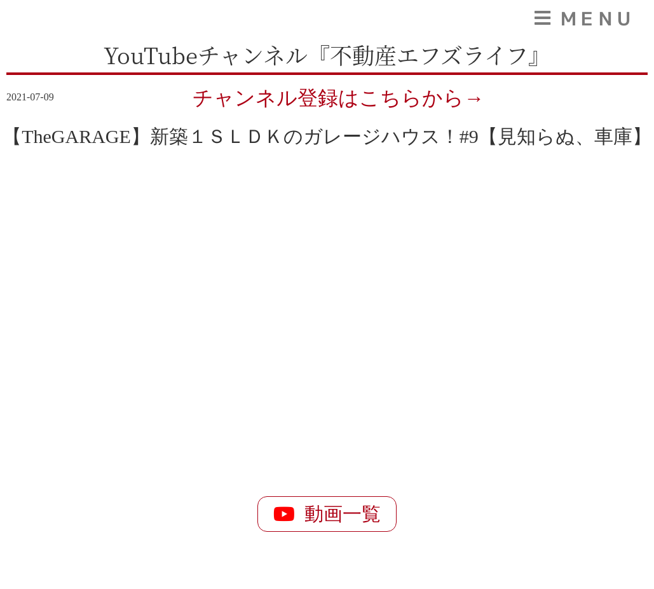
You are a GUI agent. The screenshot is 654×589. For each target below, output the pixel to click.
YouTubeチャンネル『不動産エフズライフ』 (327, 55)
